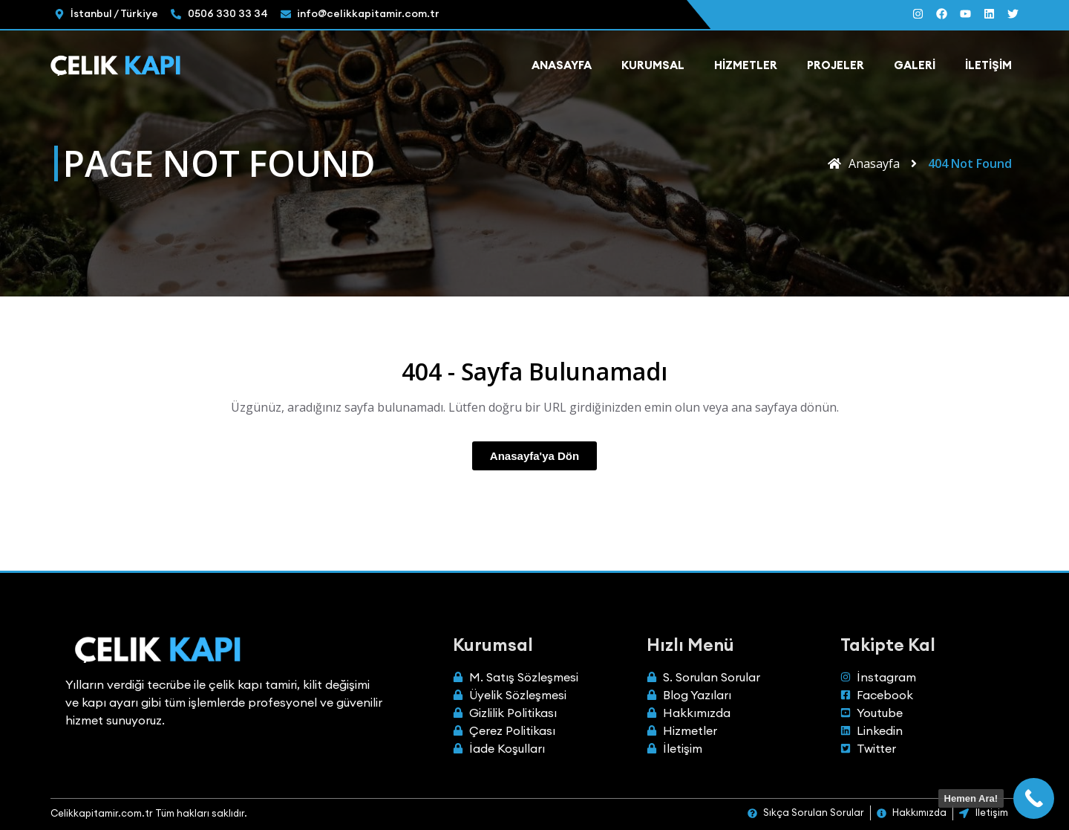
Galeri (914, 65)
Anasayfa (562, 65)
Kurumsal (652, 65)
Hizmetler (745, 65)
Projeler (835, 65)
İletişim (988, 65)
